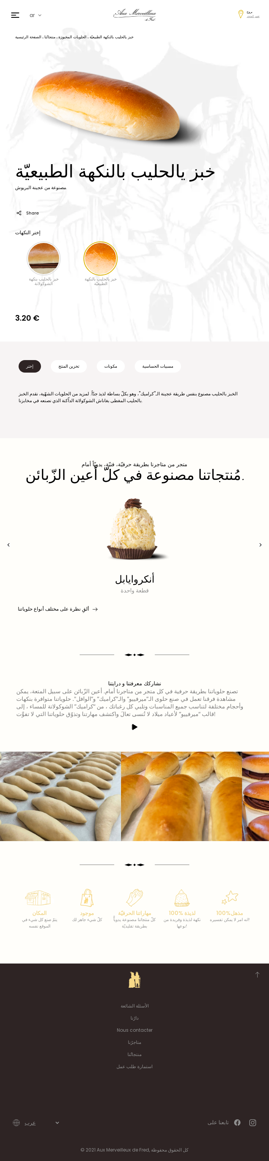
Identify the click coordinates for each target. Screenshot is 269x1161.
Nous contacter (135, 1030)
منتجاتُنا (134, 1054)
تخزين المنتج (68, 366)
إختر (29, 366)
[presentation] (8, 545)
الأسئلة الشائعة (135, 1006)
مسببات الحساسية (157, 366)
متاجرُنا (134, 1042)
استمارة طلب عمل (134, 1066)
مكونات (110, 366)
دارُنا (134, 1018)
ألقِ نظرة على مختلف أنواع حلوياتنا (57, 609)
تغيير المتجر (253, 16)
